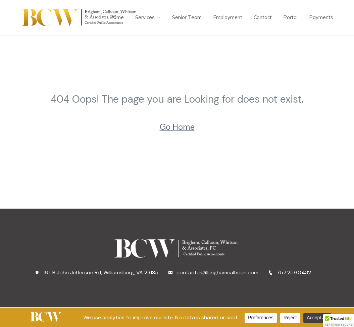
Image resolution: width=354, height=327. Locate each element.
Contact (263, 17)
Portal (290, 17)
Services (145, 17)
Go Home (177, 127)
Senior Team (187, 17)
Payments (321, 17)
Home (116, 17)
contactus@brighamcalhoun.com (213, 272)
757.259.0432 (289, 272)
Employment (227, 17)
